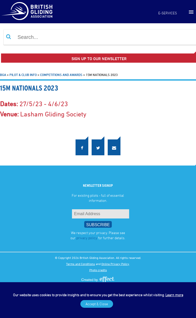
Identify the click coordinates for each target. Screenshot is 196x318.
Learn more (174, 295)
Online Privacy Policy (115, 264)
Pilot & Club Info (23, 75)
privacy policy (86, 238)
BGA (3, 75)
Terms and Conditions (80, 264)
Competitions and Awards (61, 75)
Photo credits (98, 270)
